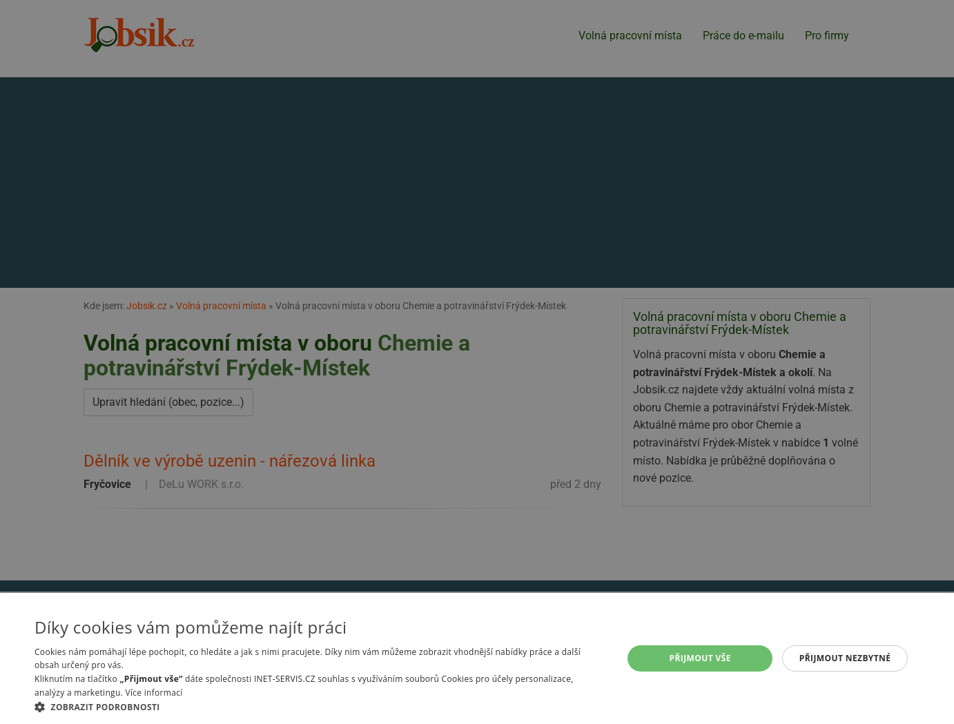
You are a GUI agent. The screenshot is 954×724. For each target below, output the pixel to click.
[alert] (477, 362)
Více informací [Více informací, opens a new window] (153, 692)
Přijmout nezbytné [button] (845, 658)
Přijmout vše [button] (700, 658)
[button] (320, 707)
